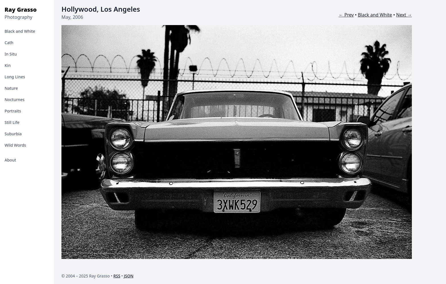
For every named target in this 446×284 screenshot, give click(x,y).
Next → (404, 15)
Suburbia (13, 133)
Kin (8, 65)
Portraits (13, 111)
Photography (18, 17)
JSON (128, 276)
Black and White (20, 31)
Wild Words (15, 145)
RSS (116, 276)
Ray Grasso (21, 9)
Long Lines (15, 76)
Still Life (12, 122)
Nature (11, 88)
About (10, 160)
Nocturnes (14, 99)
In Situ (11, 54)
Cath (9, 42)
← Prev (346, 15)
